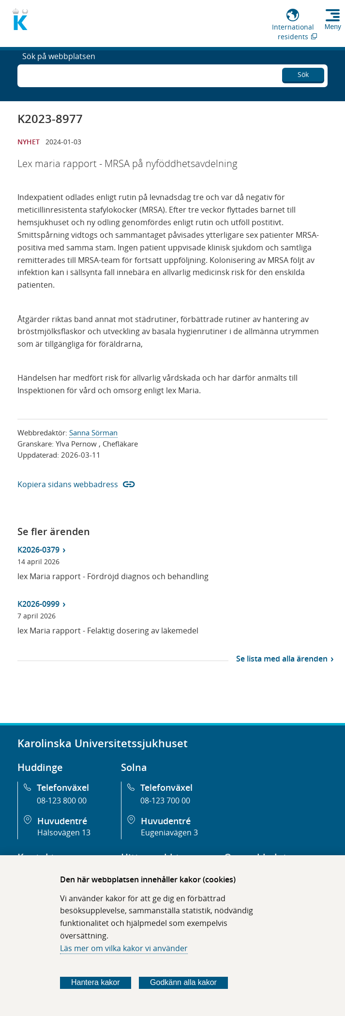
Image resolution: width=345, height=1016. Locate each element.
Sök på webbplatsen (58, 74)
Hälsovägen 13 (63, 832)
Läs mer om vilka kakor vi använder (124, 948)
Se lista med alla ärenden (282, 658)
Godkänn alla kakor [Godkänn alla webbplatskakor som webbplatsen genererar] (183, 982)
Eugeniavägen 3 (169, 832)
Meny (333, 27)
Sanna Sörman (93, 432)
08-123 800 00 (62, 800)
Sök (303, 72)
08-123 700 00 (165, 800)
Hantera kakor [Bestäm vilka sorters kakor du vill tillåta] (95, 982)
